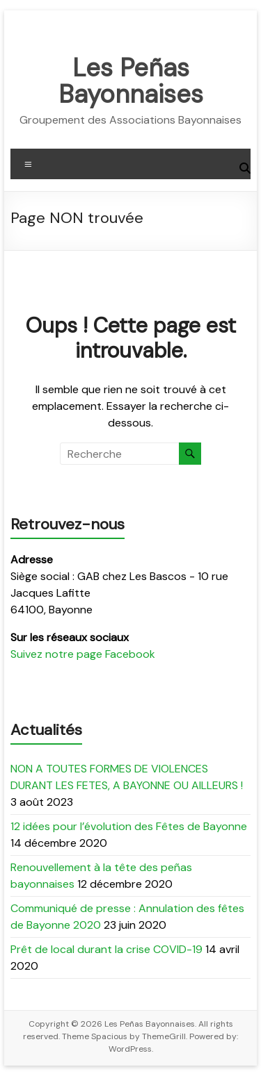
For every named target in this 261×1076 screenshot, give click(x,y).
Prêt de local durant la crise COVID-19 (106, 949)
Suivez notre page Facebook (82, 654)
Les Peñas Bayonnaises (130, 80)
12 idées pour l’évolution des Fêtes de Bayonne (128, 826)
